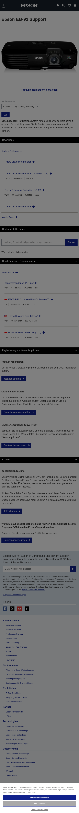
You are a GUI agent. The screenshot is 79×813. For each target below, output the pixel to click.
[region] (39, 798)
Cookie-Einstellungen (39, 810)
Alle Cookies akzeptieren (39, 797)
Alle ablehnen (39, 803)
